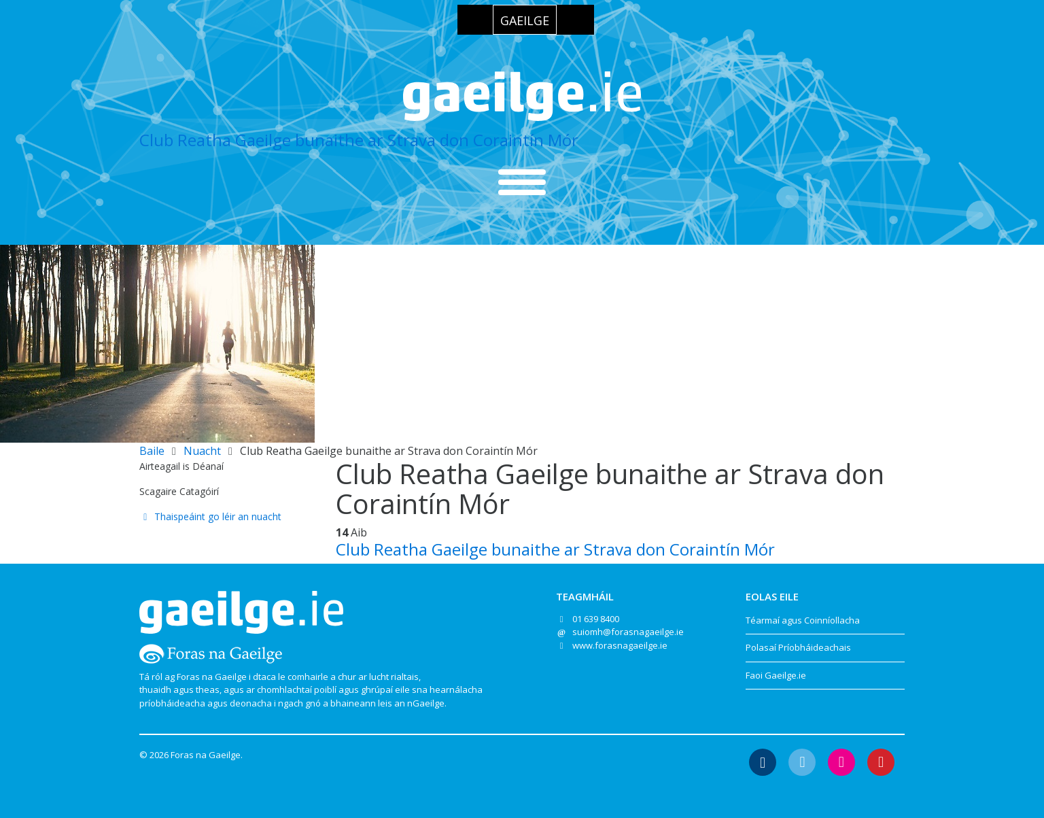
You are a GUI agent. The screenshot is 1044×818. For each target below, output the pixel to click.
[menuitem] (525, 20)
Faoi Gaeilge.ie (776, 675)
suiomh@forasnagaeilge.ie (628, 632)
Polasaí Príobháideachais (798, 647)
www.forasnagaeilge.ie (619, 645)
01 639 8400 (595, 619)
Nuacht (202, 450)
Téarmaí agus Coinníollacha (803, 620)
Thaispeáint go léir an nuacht (210, 516)
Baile (151, 450)
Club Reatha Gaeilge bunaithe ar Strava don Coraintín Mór (358, 140)
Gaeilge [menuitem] (524, 20)
